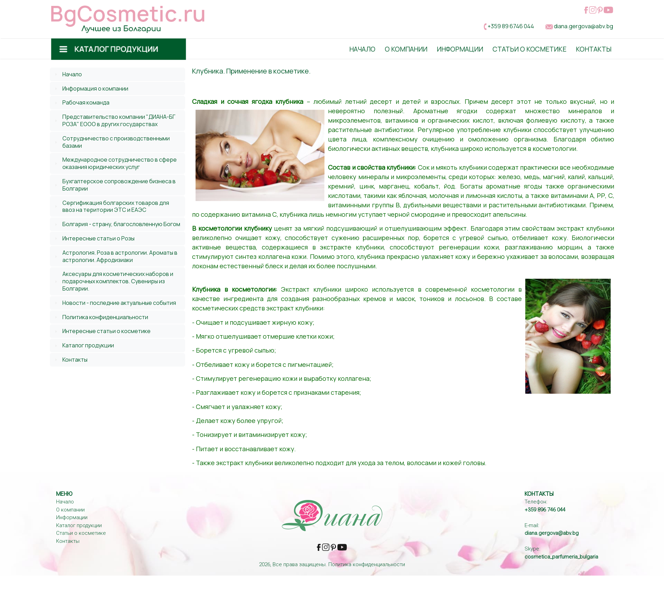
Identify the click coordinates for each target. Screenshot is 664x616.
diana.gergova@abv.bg (583, 26)
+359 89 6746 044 (511, 26)
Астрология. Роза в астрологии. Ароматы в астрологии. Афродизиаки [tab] (115, 256)
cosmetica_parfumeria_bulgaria (561, 557)
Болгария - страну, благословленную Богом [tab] (116, 224)
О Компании (406, 49)
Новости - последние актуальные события (119, 303)
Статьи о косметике (529, 49)
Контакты (593, 49)
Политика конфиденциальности (105, 317)
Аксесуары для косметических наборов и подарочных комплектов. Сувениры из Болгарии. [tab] (113, 281)
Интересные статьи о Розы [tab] (94, 238)
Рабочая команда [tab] (81, 102)
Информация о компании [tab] (90, 88)
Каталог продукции (88, 345)
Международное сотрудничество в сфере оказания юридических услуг (119, 163)
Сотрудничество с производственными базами (116, 141)
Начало (362, 49)
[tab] (117, 74)
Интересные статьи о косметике (106, 331)
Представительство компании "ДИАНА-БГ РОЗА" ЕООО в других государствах (118, 120)
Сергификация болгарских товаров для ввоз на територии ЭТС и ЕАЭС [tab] (111, 206)
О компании (70, 510)
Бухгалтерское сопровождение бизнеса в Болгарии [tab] (114, 184)
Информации (460, 49)
